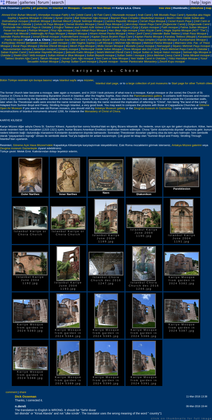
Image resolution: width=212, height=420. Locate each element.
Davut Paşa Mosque (109, 24)
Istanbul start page (107, 83)
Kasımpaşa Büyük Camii (103, 39)
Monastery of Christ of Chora (102, 111)
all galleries (40, 8)
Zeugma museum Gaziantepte (18, 148)
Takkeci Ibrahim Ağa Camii (21, 58)
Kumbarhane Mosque (192, 39)
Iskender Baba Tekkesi (166, 33)
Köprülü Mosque (167, 39)
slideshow (196, 8)
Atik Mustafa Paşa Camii (169, 14)
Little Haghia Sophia (82, 42)
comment (11, 392)
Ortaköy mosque (68, 49)
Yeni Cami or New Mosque (111, 58)
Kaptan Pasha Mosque (149, 36)
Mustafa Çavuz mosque (140, 46)
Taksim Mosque (49, 58)
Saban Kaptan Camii (13, 52)
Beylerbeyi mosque (152, 18)
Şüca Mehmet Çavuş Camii (163, 55)
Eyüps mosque (150, 27)
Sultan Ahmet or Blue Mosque (66, 55)
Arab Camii (144, 14)
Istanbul (57, 8)
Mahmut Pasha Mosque (158, 42)
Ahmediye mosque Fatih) (53, 14)
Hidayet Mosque (77, 33)
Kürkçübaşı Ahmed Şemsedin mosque (25, 42)
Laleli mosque (59, 42)
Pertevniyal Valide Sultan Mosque (101, 49)
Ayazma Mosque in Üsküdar (35, 18)
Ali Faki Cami (101, 14)
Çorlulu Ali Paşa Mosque (49, 24)
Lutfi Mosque (105, 42)
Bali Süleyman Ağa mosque (91, 18)
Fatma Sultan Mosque (193, 27)
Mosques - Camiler (80, 8)
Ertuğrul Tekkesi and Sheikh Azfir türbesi (78, 27)
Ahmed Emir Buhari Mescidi (19, 14)
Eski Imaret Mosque (118, 27)
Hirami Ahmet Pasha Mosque (107, 33)
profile (26, 8)
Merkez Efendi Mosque (54, 46)
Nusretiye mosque (45, 49)
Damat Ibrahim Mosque (80, 24)
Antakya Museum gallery (110, 108)
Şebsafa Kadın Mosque (79, 52)
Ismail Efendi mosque (46, 36)
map (208, 8)
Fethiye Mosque (38, 30)
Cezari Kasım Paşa (179, 21)
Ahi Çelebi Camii (81, 14)
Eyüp (135, 27)
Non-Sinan (104, 8)
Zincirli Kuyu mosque (172, 61)
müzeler (88, 80)
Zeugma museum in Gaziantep (152, 108)
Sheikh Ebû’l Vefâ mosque (29, 55)
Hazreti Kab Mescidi (16, 33)
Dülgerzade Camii (199, 24)
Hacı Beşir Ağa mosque (123, 30)
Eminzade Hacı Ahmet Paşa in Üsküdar (27, 27)
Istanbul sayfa (67, 80)
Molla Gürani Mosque (110, 46)
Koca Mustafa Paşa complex (137, 39)
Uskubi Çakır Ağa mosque (77, 58)
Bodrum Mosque (40, 21)
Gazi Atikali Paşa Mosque (90, 30)
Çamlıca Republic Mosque (121, 21)
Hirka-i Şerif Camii (139, 33)
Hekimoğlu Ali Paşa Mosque (48, 33)
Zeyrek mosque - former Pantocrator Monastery (128, 61)
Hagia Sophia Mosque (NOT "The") (185, 30)
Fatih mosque (169, 27)
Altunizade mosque (123, 14)
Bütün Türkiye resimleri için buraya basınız (26, 80)
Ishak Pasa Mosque (194, 33)
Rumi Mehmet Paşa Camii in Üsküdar (184, 49)
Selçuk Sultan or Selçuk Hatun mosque (157, 52)
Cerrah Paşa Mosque (153, 21)
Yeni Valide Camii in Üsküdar (148, 58)
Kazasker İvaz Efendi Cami (69, 39)
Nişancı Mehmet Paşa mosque (191, 46)
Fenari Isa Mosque (15, 30)
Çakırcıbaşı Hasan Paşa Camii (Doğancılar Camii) (154, 24)
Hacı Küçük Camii (151, 30)
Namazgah (163, 46)
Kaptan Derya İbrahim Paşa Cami (111, 36)
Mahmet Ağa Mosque (128, 42)
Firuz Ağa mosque (62, 30)
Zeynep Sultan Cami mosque (78, 61)
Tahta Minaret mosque (196, 55)
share (22, 392)
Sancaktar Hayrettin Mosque (45, 52)
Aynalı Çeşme (63, 18)
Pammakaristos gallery (148, 95)
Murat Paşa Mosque (24, 46)
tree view (165, 8)
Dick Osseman (25, 396)
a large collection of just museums (147, 83)
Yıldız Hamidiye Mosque (183, 58)
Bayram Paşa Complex (125, 18)
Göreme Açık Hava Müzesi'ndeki (33, 145)
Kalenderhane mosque (75, 36)
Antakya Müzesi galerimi (187, 145)
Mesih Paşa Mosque (82, 46)
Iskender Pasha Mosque (15, 36)
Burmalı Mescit (62, 21)
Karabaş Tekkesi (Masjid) (180, 36)
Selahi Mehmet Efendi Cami (113, 52)
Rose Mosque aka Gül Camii (141, 49)
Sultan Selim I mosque (131, 55)
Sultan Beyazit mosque (101, 55)
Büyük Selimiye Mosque (88, 21)
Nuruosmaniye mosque (17, 49)
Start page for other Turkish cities (191, 83)
